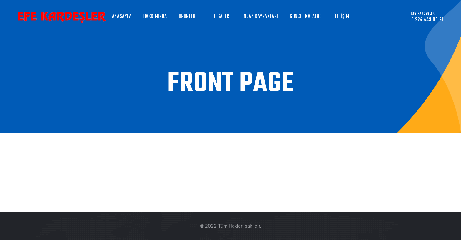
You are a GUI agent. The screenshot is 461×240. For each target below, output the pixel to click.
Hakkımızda (155, 16)
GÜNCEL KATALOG (306, 16)
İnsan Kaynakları (260, 16)
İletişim (341, 16)
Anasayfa (122, 16)
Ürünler (187, 16)
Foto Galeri (219, 16)
